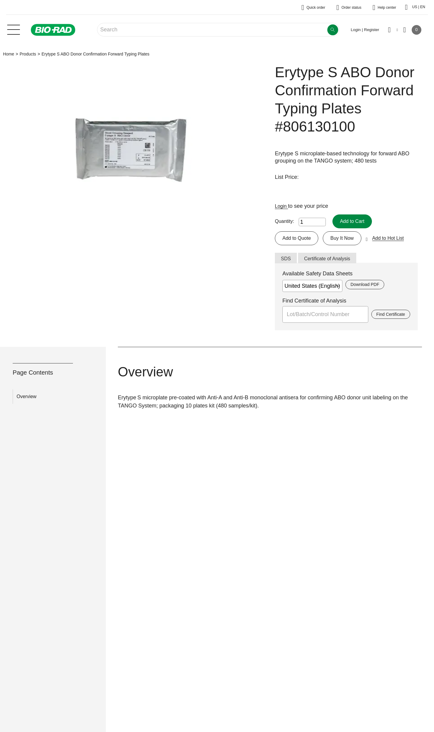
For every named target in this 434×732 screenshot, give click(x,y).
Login (282, 206)
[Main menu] (13, 29)
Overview (26, 398)
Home (8, 54)
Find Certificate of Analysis (314, 303)
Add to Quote (298, 239)
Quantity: (284, 221)
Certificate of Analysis (331, 260)
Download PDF (367, 286)
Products (28, 54)
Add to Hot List (396, 239)
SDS (286, 260)
